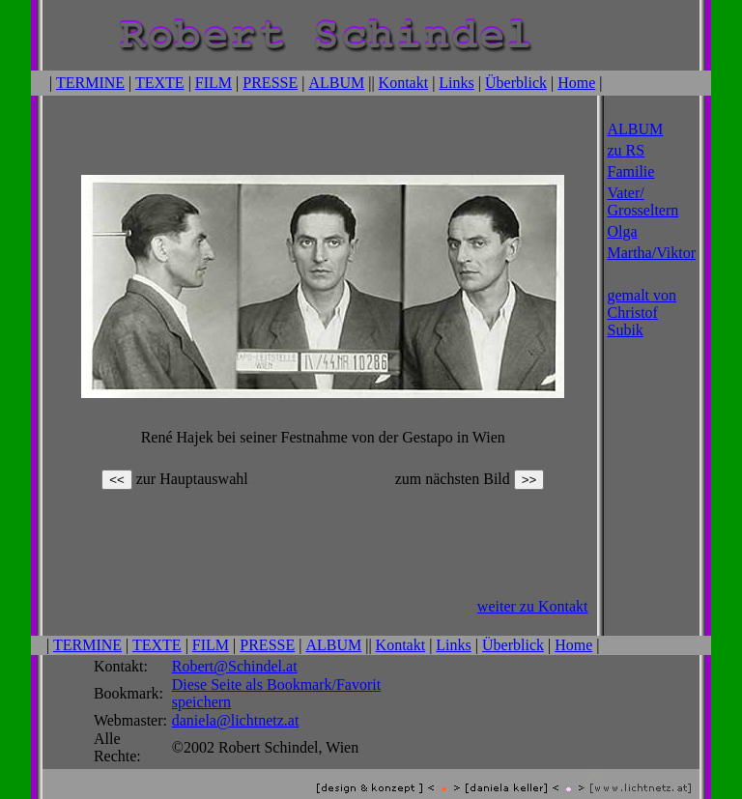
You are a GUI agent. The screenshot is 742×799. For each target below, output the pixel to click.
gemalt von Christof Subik (642, 310)
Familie (631, 169)
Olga (623, 229)
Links (456, 81)
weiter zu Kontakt (532, 594)
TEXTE (160, 81)
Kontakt (404, 81)
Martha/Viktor (652, 251)
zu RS (626, 148)
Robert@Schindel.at (235, 652)
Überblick (516, 81)
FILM (213, 81)
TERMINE (90, 81)
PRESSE (270, 81)
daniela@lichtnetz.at (236, 707)
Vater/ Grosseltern (643, 199)
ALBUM (336, 81)
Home (576, 81)
